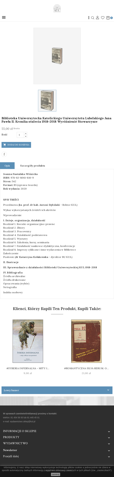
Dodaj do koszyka (16, 144)
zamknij (55, 474)
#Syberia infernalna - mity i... (27, 368)
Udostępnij (4, 154)
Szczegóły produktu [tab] (32, 165)
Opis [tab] (7, 165)
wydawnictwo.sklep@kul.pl (22, 421)
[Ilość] (20, 135)
